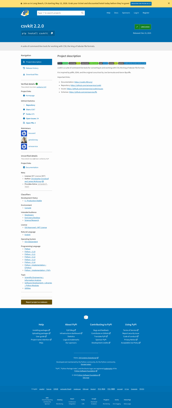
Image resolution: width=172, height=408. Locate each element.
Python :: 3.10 (30, 251)
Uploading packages (40, 333)
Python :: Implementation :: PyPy (37, 270)
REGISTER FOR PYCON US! (140, 4)
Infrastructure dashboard (70, 333)
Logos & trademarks (71, 339)
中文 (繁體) (111, 389)
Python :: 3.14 (30, 262)
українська (77, 389)
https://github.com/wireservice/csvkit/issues (85, 88)
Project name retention (40, 339)
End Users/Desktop (32, 217)
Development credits (100, 342)
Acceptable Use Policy (129, 342)
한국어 (142, 389)
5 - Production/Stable (33, 200)
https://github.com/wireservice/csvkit (86, 85)
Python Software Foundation (84, 371)
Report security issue (130, 333)
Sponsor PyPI (101, 339)
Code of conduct (129, 336)
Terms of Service (129, 330)
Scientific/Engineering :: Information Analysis (34, 278)
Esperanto (134, 389)
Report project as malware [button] (36, 302)
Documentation (30, 167)
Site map (86, 377)
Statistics (71, 336)
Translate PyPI (100, 336)
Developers (29, 215)
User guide (40, 336)
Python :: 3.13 (30, 259)
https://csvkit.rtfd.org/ (83, 82)
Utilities (28, 288)
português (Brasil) (65, 389)
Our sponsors (71, 342)
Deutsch (93, 389)
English (27, 234)
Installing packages (40, 330)
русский (120, 389)
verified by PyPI (41, 87)
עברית (127, 389)
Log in (136, 12)
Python (27, 249)
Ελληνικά (85, 389)
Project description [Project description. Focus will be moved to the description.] (32, 62)
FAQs (41, 342)
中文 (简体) (101, 389)
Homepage (29, 95)
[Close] (169, 3)
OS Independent (31, 241)
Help (108, 12)
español (41, 389)
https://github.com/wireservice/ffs (83, 92)
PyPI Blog (70, 330)
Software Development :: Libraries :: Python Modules (38, 284)
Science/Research (32, 220)
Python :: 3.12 (30, 257)
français (48, 389)
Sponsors (126, 12)
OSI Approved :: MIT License (36, 227)
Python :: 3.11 (30, 254)
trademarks (108, 368)
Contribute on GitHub (100, 333)
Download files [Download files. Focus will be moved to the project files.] (30, 74)
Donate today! (86, 364)
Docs (116, 12)
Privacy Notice (129, 339)
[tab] (36, 62)
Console (28, 208)
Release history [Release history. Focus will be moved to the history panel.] (30, 68)
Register (146, 12)
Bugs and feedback (101, 330)
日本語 (56, 389)
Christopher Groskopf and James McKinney (37, 180)
